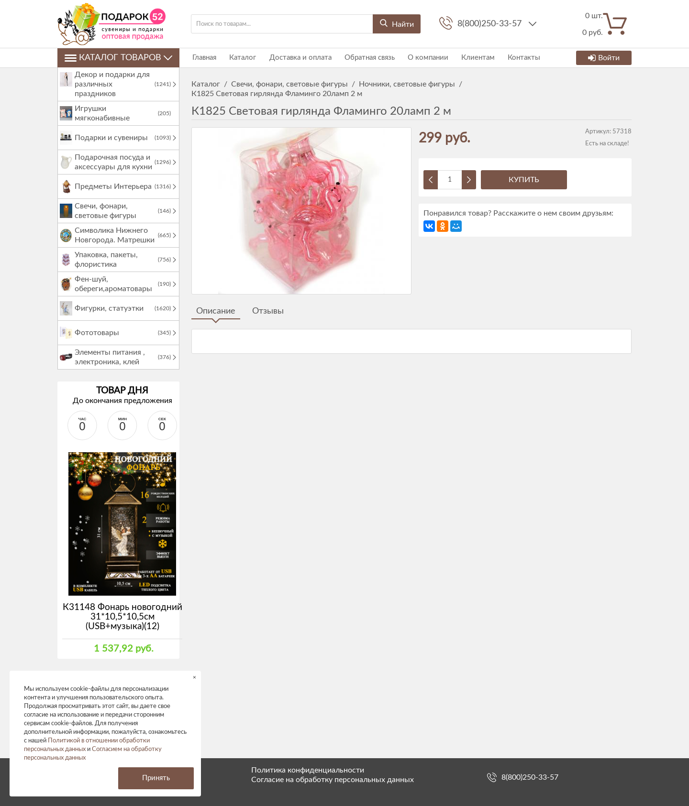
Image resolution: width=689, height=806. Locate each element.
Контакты (516, 57)
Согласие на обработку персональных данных (332, 780)
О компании (422, 57)
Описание (215, 311)
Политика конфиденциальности (307, 770)
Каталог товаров (118, 58)
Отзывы (268, 311)
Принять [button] (156, 778)
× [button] (194, 677)
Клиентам (472, 57)
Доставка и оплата (297, 57)
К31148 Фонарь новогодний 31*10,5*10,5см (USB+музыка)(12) (122, 626)
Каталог (240, 57)
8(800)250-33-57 (490, 24)
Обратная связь (365, 57)
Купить (524, 180)
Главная (203, 57)
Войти (604, 58)
